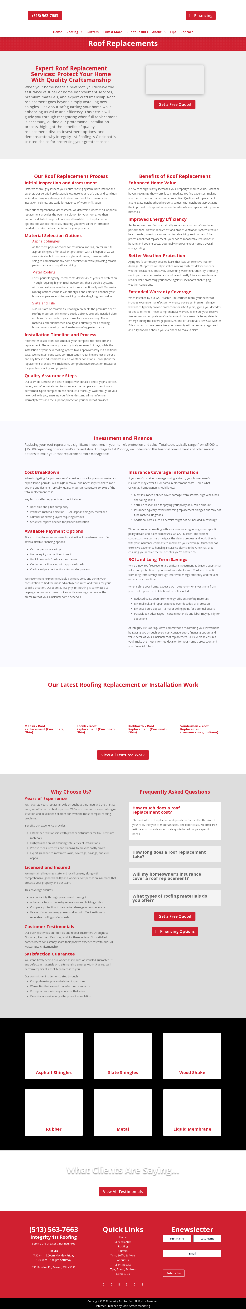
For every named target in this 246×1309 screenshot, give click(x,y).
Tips (173, 32)
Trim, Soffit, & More (122, 1255)
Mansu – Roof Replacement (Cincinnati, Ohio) (44, 729)
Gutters (92, 32)
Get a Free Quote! (175, 104)
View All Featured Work (123, 754)
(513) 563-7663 (45, 15)
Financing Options (177, 931)
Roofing (72, 32)
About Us (123, 1260)
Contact (186, 32)
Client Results (137, 32)
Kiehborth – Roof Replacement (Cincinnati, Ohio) (148, 729)
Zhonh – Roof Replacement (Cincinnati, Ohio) (96, 729)
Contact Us (123, 1274)
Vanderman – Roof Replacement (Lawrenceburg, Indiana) (199, 729)
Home (57, 32)
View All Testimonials (123, 1191)
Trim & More (112, 32)
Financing (203, 15)
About (157, 32)
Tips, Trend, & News (123, 1269)
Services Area (123, 1242)
